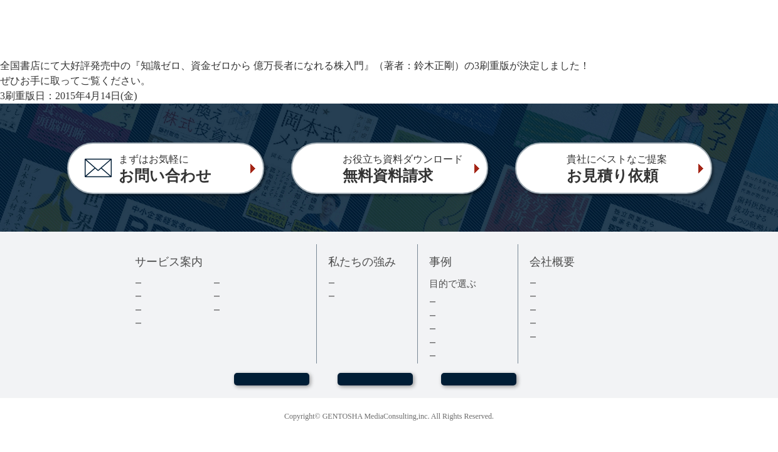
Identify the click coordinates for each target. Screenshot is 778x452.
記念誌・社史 (461, 328)
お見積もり (479, 384)
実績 (344, 283)
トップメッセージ (569, 283)
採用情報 (553, 310)
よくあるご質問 (249, 310)
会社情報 (553, 296)
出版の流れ (162, 296)
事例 (445, 355)
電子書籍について (175, 323)
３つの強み (356, 296)
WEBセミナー (271, 384)
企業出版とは (166, 283)
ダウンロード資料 (253, 283)
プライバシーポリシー (578, 337)
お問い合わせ (375, 384)
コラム (233, 296)
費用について (166, 310)
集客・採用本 (461, 301)
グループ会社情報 (569, 323)
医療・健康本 (461, 342)
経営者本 (453, 315)
